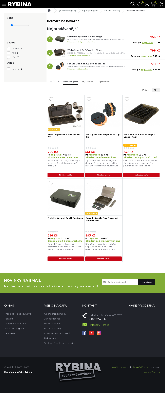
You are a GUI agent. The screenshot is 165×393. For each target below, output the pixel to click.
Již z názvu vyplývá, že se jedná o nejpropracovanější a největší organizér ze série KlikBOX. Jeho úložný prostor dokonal (100, 247)
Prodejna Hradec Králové (17, 313)
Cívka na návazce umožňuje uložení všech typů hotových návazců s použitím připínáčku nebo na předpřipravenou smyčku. (140, 163)
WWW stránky (119, 367)
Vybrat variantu (142, 175)
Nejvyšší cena (103, 81)
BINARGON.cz (140, 367)
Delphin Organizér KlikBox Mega (84, 36)
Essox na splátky (52, 328)
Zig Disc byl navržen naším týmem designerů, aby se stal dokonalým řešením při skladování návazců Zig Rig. (101, 163)
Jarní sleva (9, 333)
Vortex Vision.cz (152, 372)
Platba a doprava (53, 323)
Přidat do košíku (65, 175)
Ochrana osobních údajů (57, 333)
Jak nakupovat (52, 318)
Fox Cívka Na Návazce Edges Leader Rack (139, 135)
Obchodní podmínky (55, 313)
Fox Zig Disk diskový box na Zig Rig (86, 63)
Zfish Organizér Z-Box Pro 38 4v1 (85, 50)
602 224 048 (98, 318)
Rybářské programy (67, 10)
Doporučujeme (70, 81)
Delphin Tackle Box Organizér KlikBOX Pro (102, 219)
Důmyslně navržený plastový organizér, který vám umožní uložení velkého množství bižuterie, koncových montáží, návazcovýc (64, 247)
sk (161, 5)
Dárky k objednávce (15, 323)
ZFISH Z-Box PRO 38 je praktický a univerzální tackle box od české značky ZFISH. (64, 163)
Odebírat (146, 282)
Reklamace (50, 338)
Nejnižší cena (88, 81)
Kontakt (8, 318)
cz (162, 2)
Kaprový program (90, 10)
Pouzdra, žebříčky (112, 10)
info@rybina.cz (99, 324)
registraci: (147, 42)
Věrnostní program (14, 328)
